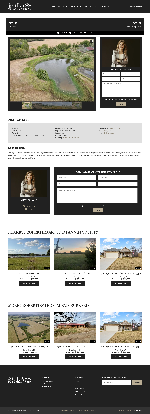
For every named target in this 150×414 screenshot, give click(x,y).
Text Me (29, 209)
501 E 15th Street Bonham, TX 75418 (121, 273)
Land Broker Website (124, 411)
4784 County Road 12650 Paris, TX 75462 (29, 346)
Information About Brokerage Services (90, 410)
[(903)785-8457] (129, 6)
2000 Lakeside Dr (29, 273)
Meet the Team (91, 6)
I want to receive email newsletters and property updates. (122, 99)
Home (53, 6)
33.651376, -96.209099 (71, 138)
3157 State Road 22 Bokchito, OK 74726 (75, 346)
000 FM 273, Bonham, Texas (75, 273)
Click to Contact (109, 133)
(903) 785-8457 (46, 387)
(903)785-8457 (136, 6)
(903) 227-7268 (109, 131)
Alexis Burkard (114, 128)
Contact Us (105, 6)
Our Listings (63, 6)
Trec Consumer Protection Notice (66, 410)
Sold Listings (77, 6)
